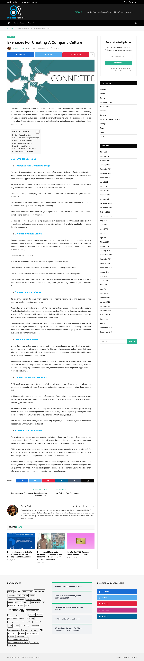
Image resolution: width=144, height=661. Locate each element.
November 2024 (106, 173)
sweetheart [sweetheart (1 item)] (26, 602)
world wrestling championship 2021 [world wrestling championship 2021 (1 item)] (18, 639)
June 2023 (104, 229)
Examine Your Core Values (24, 151)
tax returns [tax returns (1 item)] (20, 605)
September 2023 (106, 216)
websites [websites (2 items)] (35, 626)
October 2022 (105, 263)
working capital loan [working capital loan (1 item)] (32, 633)
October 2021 (105, 315)
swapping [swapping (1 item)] (17, 602)
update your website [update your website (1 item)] (13, 622)
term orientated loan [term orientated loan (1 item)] (32, 610)
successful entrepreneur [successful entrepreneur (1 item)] (33, 599)
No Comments (43, 48)
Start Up (103, 132)
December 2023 (106, 203)
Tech (102, 136)
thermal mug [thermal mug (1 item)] (24, 615)
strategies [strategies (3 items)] (39, 591)
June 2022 (104, 280)
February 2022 (105, 298)
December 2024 (106, 169)
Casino (102, 94)
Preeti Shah (19, 48)
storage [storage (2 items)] (17, 592)
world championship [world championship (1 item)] (22, 636)
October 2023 (105, 212)
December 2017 (106, 328)
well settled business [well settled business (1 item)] (14, 630)
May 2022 (103, 285)
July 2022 (103, 276)
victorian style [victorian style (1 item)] (37, 622)
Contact (34, 2)
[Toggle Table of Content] (37, 132)
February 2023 (105, 246)
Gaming (103, 115)
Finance (103, 111)
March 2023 (104, 242)
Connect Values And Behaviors (25, 149)
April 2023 (103, 238)
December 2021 (106, 306)
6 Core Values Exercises (23, 135)
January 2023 (105, 250)
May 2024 (103, 186)
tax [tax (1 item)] (43, 602)
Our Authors (25, 2)
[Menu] (9, 23)
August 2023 (104, 220)
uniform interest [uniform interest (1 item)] (12, 618)
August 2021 (104, 323)
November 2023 (106, 208)
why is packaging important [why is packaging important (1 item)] (29, 630)
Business (11, 36)
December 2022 (106, 255)
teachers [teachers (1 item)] (27, 605)
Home (20, 28)
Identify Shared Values (22, 146)
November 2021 (106, 310)
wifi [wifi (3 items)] (41, 630)
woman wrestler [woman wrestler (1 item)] (12, 633)
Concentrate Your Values (23, 143)
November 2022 (106, 259)
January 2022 (105, 302)
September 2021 (106, 319)
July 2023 (103, 225)
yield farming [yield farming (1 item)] (34, 642)
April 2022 (103, 289)
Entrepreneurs (105, 106)
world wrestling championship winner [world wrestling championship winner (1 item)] (18, 642)
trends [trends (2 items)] (39, 615)
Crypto (102, 98)
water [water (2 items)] (16, 626)
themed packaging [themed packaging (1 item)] (13, 615)
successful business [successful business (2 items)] (16, 599)
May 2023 (103, 233)
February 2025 (105, 161)
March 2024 (104, 190)
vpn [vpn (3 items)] (10, 625)
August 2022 (104, 272)
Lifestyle (103, 124)
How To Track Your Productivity (67, 493)
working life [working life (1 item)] (11, 636)
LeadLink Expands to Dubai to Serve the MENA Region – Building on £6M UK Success (111, 12)
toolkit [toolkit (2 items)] (32, 615)
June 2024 (104, 182)
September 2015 (106, 332)
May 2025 (103, 152)
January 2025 (105, 165)
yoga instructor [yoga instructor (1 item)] (12, 645)
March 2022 (104, 293)
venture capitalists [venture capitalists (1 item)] (27, 622)
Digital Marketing (106, 102)
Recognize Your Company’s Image (27, 138)
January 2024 (105, 199)
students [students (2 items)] (11, 595)
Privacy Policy (119, 71)
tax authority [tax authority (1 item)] (11, 605)
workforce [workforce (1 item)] (22, 633)
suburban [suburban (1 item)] (25, 595)
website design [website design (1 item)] (25, 626)
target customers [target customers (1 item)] (35, 602)
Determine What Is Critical (23, 141)
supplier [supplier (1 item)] (10, 602)
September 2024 (106, 178)
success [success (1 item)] (32, 595)
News (102, 128)
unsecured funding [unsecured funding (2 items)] (26, 619)
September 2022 (106, 268)
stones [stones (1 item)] (10, 591)
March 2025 (104, 156)
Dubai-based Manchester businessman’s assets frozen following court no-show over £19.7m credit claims (49, 555)
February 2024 (105, 195)
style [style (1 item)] (19, 595)
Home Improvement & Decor (110, 119)
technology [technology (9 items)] (17, 610)
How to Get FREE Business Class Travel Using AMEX (78, 553)
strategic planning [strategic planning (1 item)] (28, 591)
